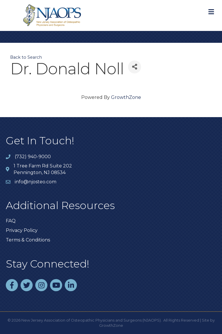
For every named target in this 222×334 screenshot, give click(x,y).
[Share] (134, 66)
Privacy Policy (22, 230)
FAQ (11, 221)
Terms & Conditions (28, 240)
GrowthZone (126, 97)
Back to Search (26, 57)
